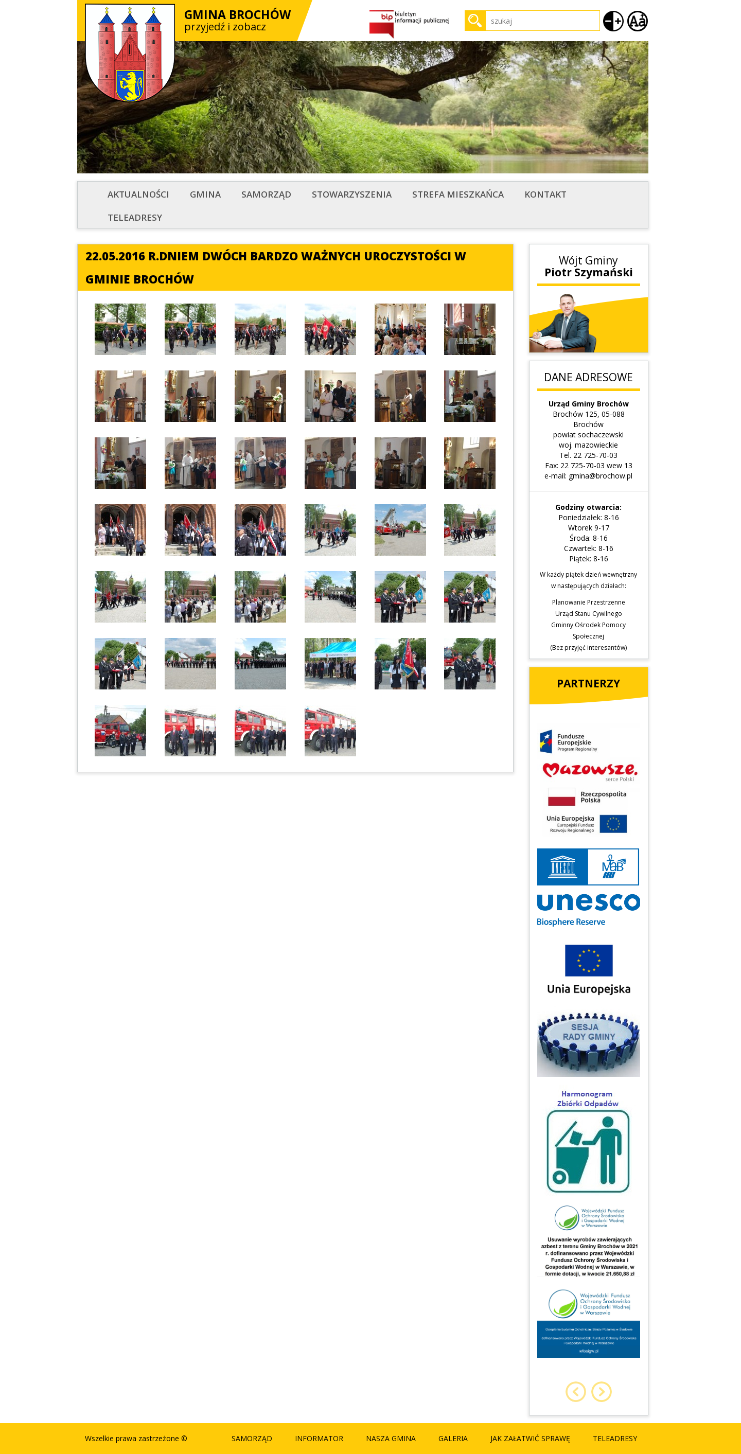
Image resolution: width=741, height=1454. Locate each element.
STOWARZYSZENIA (352, 194)
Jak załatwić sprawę (530, 1438)
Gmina (205, 194)
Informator (319, 1438)
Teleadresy (135, 217)
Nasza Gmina (391, 1438)
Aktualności (138, 194)
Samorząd (266, 194)
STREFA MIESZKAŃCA (458, 194)
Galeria (453, 1438)
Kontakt (545, 194)
